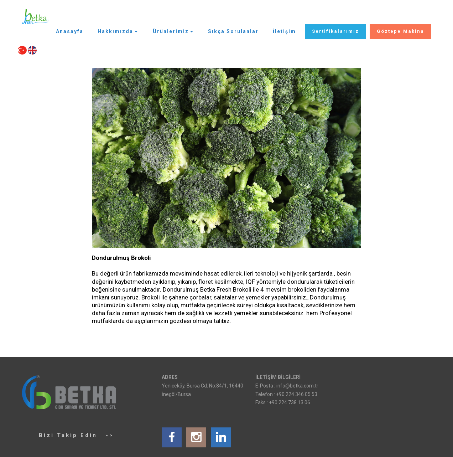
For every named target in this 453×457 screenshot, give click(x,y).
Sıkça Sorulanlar (233, 31)
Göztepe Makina (400, 31)
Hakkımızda (115, 31)
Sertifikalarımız (335, 31)
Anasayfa (69, 31)
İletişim (284, 31)
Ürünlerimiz (171, 31)
